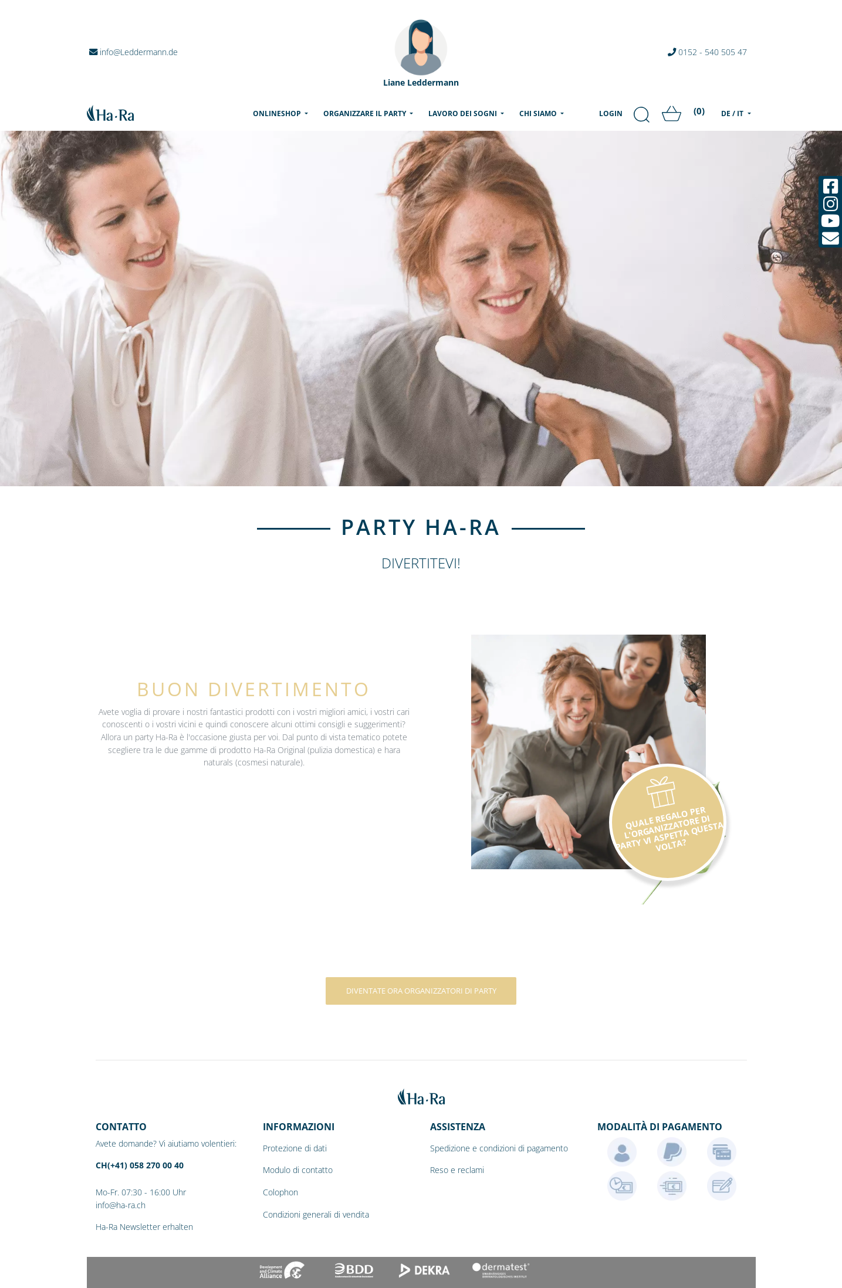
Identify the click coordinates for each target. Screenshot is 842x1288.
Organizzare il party (365, 113)
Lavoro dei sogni (463, 113)
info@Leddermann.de (133, 51)
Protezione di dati (295, 1148)
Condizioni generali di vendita (316, 1214)
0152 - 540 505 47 (707, 51)
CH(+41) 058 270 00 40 (140, 1165)
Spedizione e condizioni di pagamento (499, 1148)
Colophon (280, 1192)
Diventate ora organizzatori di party (421, 990)
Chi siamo (539, 113)
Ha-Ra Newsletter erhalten (144, 1226)
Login (611, 113)
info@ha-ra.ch (121, 1205)
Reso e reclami (457, 1169)
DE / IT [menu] (733, 113)
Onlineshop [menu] (283, 113)
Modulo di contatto (298, 1169)
